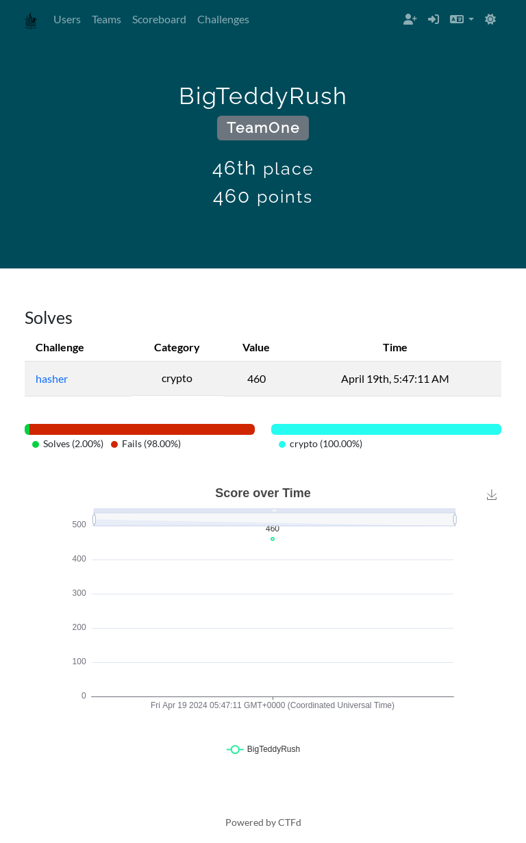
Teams (106, 18)
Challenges (223, 18)
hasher (52, 378)
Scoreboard (159, 18)
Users (67, 18)
